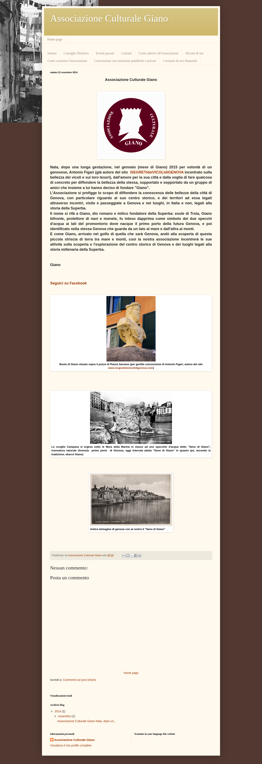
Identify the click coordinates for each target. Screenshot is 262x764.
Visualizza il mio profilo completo (70, 745)
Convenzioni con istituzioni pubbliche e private (125, 61)
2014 (58, 711)
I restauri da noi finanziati (180, 61)
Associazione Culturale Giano (109, 18)
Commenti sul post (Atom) (79, 679)
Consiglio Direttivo (76, 53)
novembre (64, 716)
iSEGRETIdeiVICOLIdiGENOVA (157, 172)
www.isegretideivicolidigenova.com (130, 367)
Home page (54, 39)
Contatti (126, 53)
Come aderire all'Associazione (158, 53)
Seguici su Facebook (68, 283)
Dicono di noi (194, 53)
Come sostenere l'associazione (67, 61)
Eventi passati (105, 53)
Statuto (51, 53)
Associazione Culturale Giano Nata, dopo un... (86, 721)
